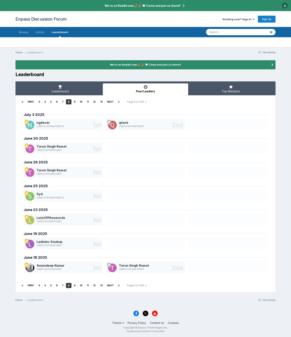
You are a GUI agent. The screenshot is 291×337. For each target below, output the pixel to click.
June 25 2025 (36, 186)
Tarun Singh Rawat (52, 146)
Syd (40, 194)
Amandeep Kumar (51, 265)
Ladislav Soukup (49, 242)
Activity (40, 32)
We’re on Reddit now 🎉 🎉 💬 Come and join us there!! (142, 5)
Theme (118, 323)
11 (88, 101)
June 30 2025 (36, 138)
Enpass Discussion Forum (41, 19)
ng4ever (43, 123)
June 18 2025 (35, 257)
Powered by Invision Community (145, 331)
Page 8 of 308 (136, 101)
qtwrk (123, 123)
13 (101, 101)
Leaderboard (60, 34)
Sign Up (266, 19)
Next (110, 101)
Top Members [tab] (231, 89)
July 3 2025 (34, 115)
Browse (23, 32)
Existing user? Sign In (238, 19)
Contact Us (157, 323)
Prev (31, 101)
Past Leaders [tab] (145, 89)
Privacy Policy (137, 323)
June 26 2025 (36, 162)
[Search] (225, 32)
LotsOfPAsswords (51, 218)
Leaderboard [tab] (60, 89)
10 (81, 101)
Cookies (173, 323)
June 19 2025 (35, 234)
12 (94, 101)
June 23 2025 (36, 210)
